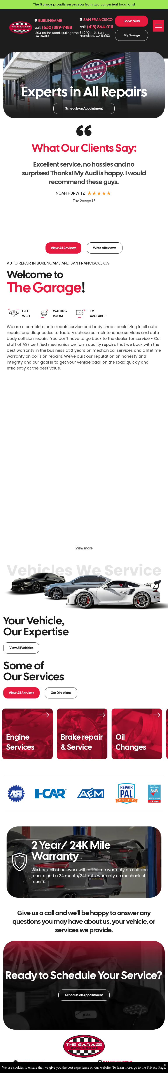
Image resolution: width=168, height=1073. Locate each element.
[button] (155, 198)
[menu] (158, 26)
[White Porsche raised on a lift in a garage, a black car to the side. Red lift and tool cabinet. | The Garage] (84, 461)
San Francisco (98, 19)
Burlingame (50, 20)
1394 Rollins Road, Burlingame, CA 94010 (57, 34)
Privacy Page (156, 1067)
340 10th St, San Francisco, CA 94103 (95, 34)
